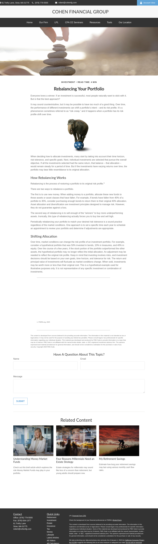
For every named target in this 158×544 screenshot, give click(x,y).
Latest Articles (53, 538)
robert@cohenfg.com (66, 3)
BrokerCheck (117, 520)
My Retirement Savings (112, 458)
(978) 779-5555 (40, 3)
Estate (49, 523)
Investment (51, 520)
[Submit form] (20, 401)
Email (83, 359)
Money (50, 532)
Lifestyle (50, 535)
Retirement (51, 517)
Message (17, 376)
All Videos (51, 540)
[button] (29, 22)
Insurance (51, 526)
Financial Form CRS (79, 516)
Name (16, 359)
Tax (48, 529)
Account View (147, 3)
